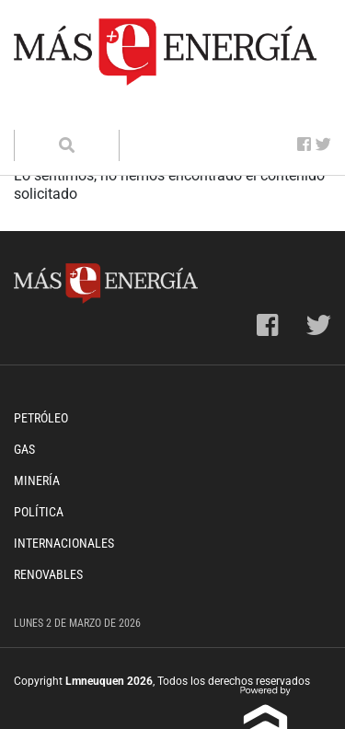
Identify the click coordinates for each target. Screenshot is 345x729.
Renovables (48, 574)
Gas (24, 449)
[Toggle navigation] (39, 111)
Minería (37, 480)
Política (38, 511)
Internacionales (64, 543)
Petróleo (41, 417)
